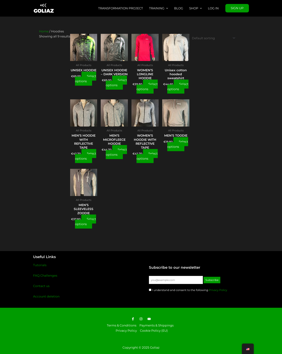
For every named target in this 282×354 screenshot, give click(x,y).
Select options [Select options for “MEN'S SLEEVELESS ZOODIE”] (85, 221)
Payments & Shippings (156, 325)
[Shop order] (212, 38)
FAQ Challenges (45, 275)
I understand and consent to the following (178, 290)
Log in (213, 8)
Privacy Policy (218, 290)
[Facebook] (133, 319)
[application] (166, 8)
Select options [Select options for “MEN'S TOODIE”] (177, 144)
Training (158, 8)
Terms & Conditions (121, 325)
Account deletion (46, 296)
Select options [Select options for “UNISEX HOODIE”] (85, 78)
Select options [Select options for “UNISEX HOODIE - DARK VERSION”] (116, 82)
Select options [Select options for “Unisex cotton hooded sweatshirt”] (177, 86)
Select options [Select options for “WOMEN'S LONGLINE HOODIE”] (147, 86)
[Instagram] (141, 319)
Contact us (41, 286)
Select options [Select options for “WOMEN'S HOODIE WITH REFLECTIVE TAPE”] (147, 156)
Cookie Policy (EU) (154, 330)
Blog (178, 8)
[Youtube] (149, 319)
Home (44, 31)
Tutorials (39, 265)
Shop (195, 8)
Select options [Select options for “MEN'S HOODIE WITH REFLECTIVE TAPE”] (85, 156)
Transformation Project (120, 8)
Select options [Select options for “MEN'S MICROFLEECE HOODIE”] (116, 152)
